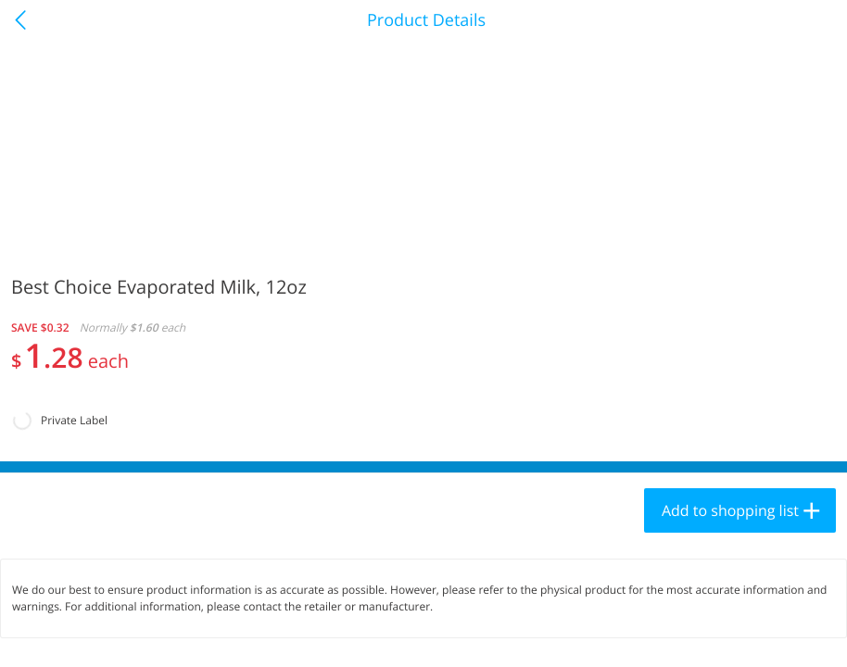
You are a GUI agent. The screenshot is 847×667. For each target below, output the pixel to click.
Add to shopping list (730, 510)
